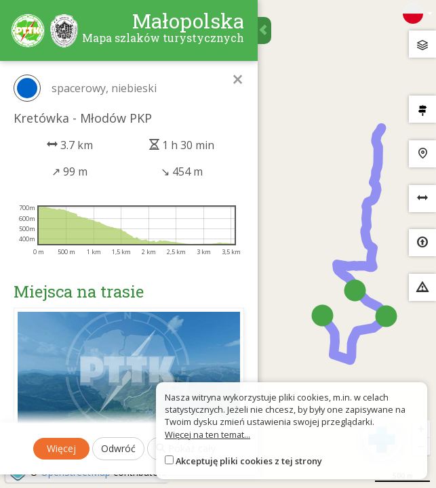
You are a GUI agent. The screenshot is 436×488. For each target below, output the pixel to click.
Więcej (61, 448)
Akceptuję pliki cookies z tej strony (249, 461)
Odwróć (118, 448)
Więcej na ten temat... (207, 434)
